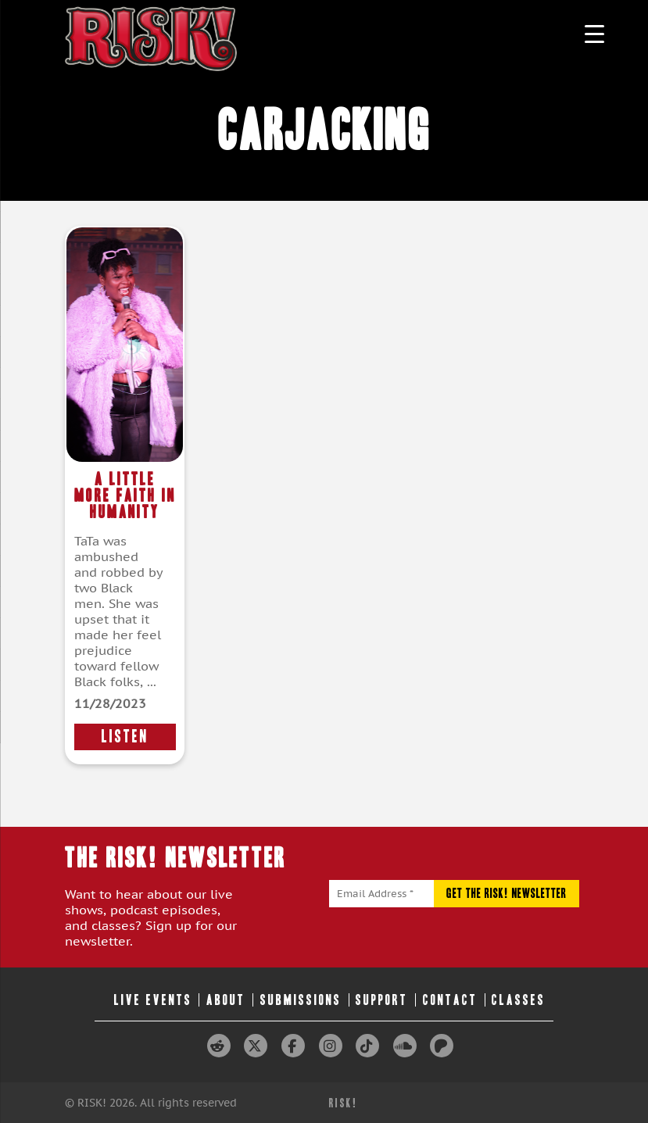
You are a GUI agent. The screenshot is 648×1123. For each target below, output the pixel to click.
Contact (450, 1000)
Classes (519, 1000)
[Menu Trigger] (594, 33)
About (225, 1000)
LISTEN (125, 736)
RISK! (343, 1103)
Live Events (153, 1000)
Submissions (301, 1000)
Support (382, 1000)
